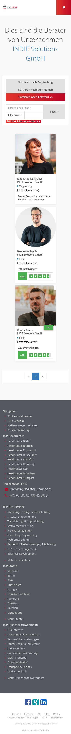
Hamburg (12, 598)
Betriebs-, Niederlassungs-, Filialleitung (30, 544)
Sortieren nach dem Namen (35, 89)
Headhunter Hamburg (20, 464)
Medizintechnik (15, 671)
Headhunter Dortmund (20, 450)
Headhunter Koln (17, 468)
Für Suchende (15, 421)
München (12, 571)
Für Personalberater (18, 416)
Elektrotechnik (15, 648)
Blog (47, 714)
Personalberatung (17, 430)
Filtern (54, 111)
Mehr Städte (14, 619)
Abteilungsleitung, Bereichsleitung (27, 512)
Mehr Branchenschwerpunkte (24, 678)
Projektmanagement (18, 530)
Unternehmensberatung (21, 653)
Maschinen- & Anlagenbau (22, 634)
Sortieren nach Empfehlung (35, 82)
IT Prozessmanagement (20, 549)
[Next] (42, 376)
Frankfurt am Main (17, 594)
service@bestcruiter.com (28, 489)
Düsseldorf (13, 585)
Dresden (11, 608)
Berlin (10, 575)
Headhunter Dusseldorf (21, 455)
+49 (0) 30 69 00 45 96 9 (26, 495)
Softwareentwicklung (19, 526)
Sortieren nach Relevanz (36, 97)
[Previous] (28, 376)
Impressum (57, 717)
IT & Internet (14, 630)
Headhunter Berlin (17, 441)
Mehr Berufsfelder (17, 560)
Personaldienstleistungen (22, 639)
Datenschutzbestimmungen (23, 717)
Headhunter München (20, 473)
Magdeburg (13, 612)
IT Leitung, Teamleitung (20, 516)
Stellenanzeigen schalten (21, 425)
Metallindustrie (15, 657)
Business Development (20, 553)
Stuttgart (11, 589)
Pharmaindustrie (16, 662)
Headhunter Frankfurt (19, 459)
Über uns (15, 714)
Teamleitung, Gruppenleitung (24, 521)
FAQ (39, 714)
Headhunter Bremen (19, 445)
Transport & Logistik (18, 667)
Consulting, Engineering (21, 535)
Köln (9, 580)
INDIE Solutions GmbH (35, 53)
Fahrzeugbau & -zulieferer (22, 644)
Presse (56, 714)
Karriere (28, 714)
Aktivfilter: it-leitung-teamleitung (23, 121)
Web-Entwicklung (17, 539)
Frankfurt (12, 603)
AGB (44, 717)
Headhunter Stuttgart (19, 478)
